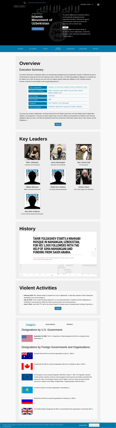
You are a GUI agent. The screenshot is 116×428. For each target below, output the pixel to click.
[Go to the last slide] (20, 270)
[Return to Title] (20, 272)
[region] (58, 254)
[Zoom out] (20, 268)
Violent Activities (58, 49)
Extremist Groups (37, 13)
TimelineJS (22, 275)
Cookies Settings (83, 425)
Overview (20, 48)
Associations (83, 48)
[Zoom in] (20, 265)
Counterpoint (37, 2)
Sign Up (22, 6)
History (45, 48)
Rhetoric (95, 48)
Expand (58, 124)
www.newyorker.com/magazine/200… (43, 259)
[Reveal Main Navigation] (98, 5)
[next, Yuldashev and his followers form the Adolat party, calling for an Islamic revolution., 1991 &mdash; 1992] (92, 253)
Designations (70, 48)
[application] (58, 270)
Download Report (38, 29)
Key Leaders (32, 48)
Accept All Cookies (94, 425)
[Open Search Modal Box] (25, 3)
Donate (16, 6)
